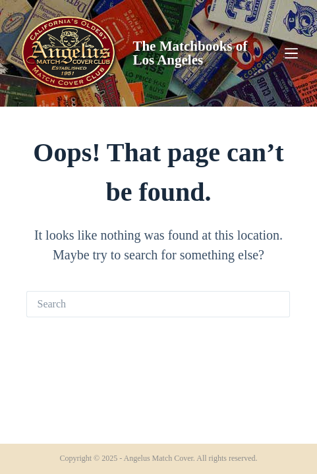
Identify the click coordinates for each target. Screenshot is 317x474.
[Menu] (291, 53)
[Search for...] (145, 304)
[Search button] (277, 304)
